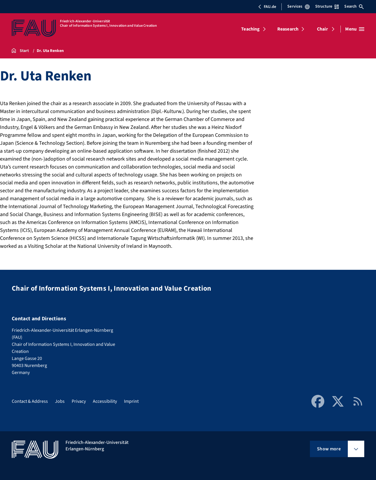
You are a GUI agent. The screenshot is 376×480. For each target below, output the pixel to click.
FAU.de (267, 7)
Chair (322, 29)
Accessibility (105, 401)
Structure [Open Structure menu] (327, 6)
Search (354, 6)
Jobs (60, 401)
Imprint (131, 401)
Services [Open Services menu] (298, 6)
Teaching (250, 29)
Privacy (79, 401)
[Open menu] (354, 29)
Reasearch (287, 29)
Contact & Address (30, 401)
